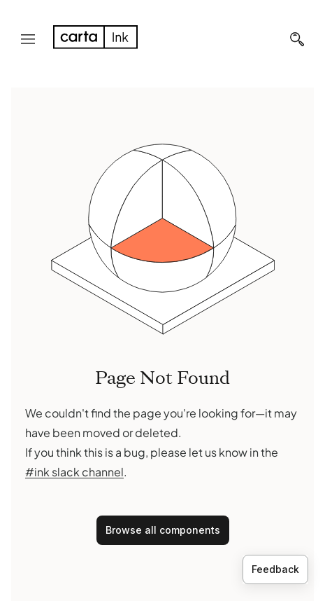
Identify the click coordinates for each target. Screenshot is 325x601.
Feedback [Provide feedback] (275, 569)
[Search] (297, 39)
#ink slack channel (74, 471)
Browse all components (163, 530)
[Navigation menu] (28, 39)
